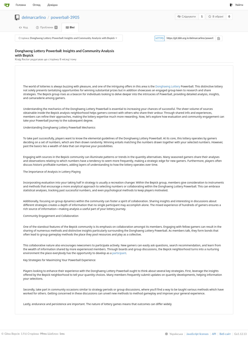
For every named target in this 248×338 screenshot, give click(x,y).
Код (23, 27)
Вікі (70, 27)
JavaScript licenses (197, 334)
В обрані (215, 16)
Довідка (52, 5)
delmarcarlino (34, 18)
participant (119, 253)
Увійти (236, 5)
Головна (21, 5)
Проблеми (47, 27)
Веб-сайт (225, 334)
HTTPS (160, 38)
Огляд (36, 5)
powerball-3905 (65, 18)
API (214, 334)
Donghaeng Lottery (167, 86)
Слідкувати (186, 16)
